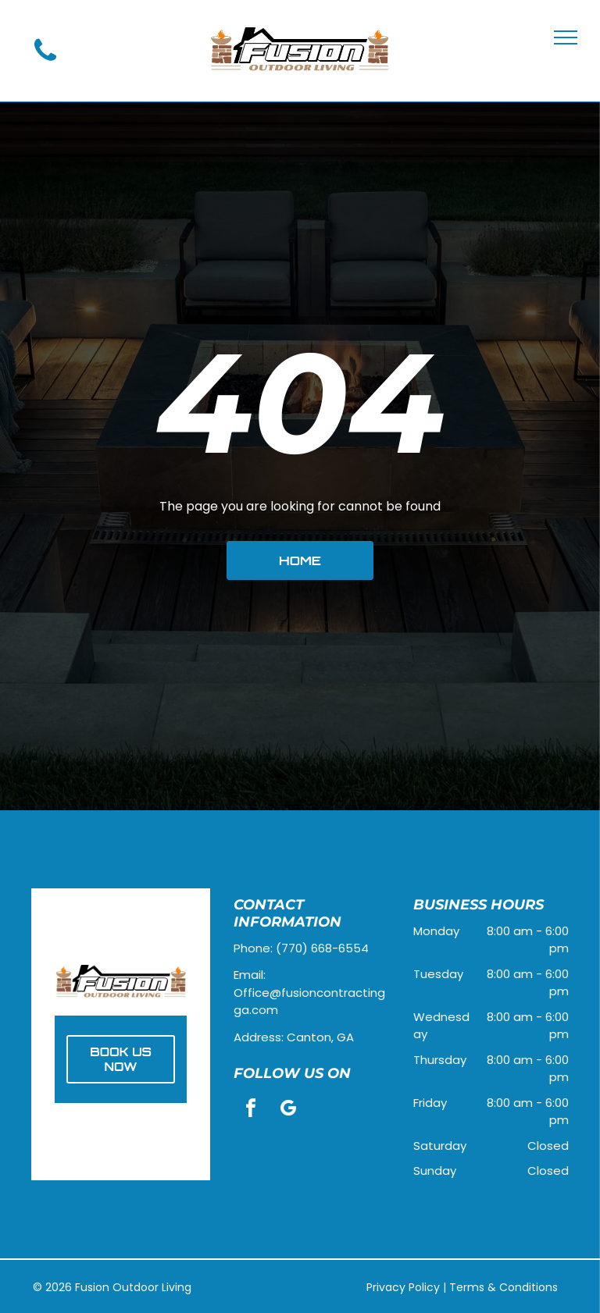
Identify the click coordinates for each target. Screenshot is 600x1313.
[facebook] (251, 1110)
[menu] (565, 37)
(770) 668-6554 (322, 948)
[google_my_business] (288, 1110)
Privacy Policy (403, 1287)
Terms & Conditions (503, 1287)
